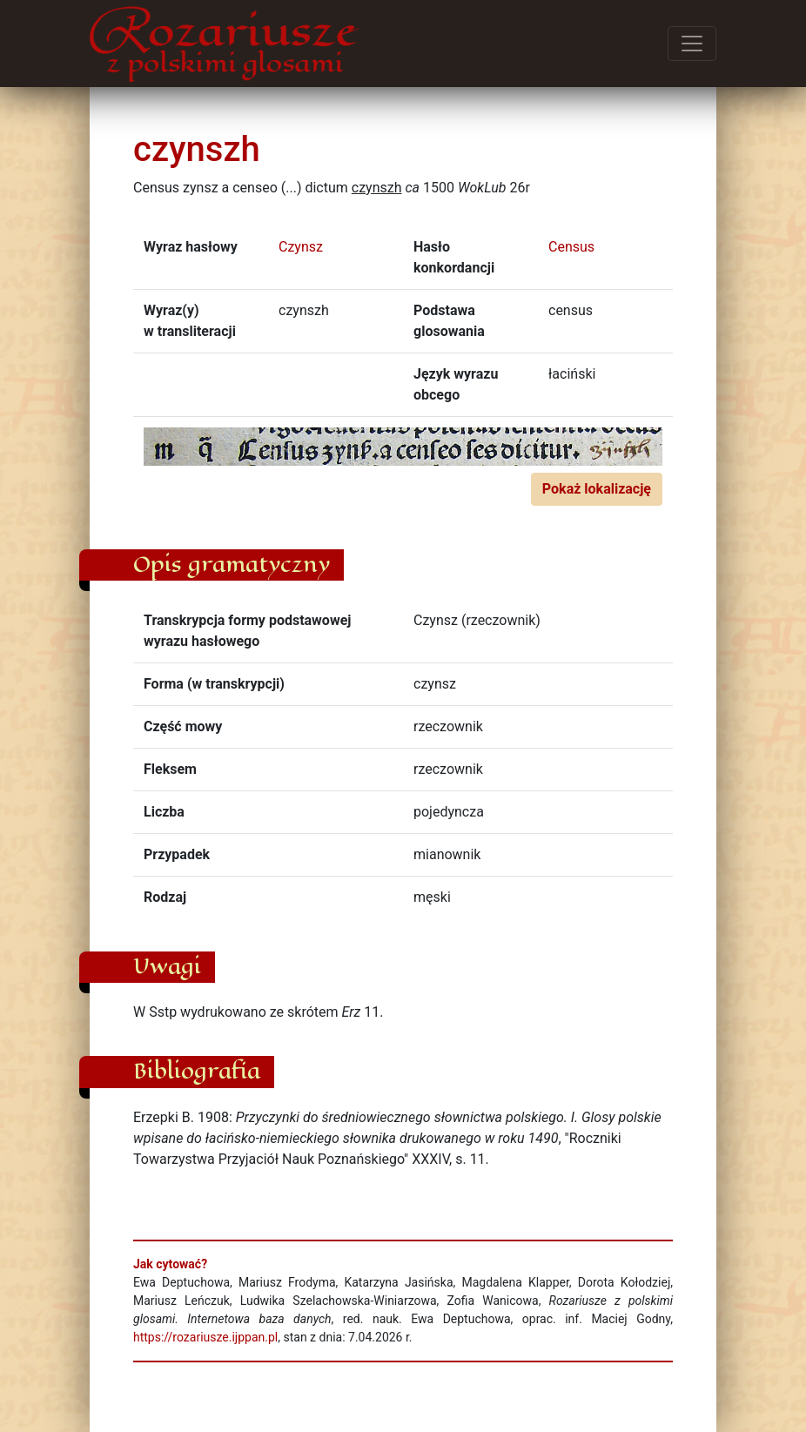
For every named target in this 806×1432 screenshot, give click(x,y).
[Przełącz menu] (692, 43)
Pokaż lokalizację (596, 489)
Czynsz (301, 247)
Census (571, 247)
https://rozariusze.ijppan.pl (205, 1337)
